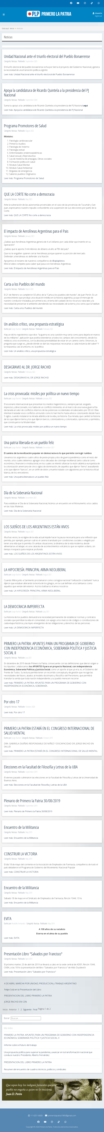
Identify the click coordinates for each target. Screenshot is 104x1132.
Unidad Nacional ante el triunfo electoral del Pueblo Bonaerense (47, 56)
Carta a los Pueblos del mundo (24, 284)
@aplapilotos (58, 260)
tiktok (92, 4)
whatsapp (99, 4)
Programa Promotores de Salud (25, 125)
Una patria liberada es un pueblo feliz (29, 442)
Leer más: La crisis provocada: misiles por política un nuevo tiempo (35, 426)
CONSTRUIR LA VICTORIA (20, 854)
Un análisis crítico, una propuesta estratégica (34, 324)
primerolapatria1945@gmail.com (60, 1115)
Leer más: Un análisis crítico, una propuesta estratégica (30, 351)
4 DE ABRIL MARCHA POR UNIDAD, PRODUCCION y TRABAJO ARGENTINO (40, 983)
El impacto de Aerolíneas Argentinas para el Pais (36, 231)
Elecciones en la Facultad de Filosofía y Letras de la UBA (41, 767)
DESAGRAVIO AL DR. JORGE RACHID (27, 367)
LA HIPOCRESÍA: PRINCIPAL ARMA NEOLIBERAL (35, 569)
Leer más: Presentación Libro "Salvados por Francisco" (30, 971)
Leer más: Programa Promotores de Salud (24, 178)
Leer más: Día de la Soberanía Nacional (22, 510)
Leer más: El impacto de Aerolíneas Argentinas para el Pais (31, 268)
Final (35, 1009)
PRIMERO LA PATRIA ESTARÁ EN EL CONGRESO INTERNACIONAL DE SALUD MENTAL (49, 730)
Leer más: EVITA (11, 937)
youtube (78, 4)
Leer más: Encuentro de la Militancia (21, 837)
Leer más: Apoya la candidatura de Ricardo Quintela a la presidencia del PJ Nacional (43, 109)
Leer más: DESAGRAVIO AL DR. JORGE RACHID (26, 377)
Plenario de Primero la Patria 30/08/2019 (32, 800)
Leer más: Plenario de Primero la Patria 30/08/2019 (28, 811)
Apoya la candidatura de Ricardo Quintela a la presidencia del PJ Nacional (46, 92)
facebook (71, 4)
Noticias (14, 61)
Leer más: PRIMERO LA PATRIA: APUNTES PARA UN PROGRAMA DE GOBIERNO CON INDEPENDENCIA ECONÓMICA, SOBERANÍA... (45, 684)
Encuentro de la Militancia (21, 827)
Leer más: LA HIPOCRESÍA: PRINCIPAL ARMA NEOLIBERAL (32, 590)
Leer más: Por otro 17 (14, 712)
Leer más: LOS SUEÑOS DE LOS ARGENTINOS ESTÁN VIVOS (33, 553)
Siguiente (27, 1009)
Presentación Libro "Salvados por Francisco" (33, 954)
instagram (85, 4)
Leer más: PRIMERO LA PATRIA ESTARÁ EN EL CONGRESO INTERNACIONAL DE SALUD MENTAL (51, 751)
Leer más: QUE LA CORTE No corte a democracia (27, 215)
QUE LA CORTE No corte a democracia (29, 194)
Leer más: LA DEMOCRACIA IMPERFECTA (24, 627)
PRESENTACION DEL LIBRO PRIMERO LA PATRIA (28, 995)
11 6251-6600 (35, 1115)
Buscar (6, 1018)
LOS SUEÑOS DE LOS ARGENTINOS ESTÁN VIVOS (36, 526)
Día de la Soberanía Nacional (23, 492)
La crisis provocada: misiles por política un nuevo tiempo (41, 393)
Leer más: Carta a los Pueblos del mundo (23, 308)
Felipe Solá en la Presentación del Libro (22, 989)
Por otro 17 (11, 701)
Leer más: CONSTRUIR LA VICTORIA (21, 871)
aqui (85, 105)
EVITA (7, 918)
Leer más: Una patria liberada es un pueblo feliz (26, 476)
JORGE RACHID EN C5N (15, 1001)
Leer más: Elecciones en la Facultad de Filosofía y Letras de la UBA (35, 784)
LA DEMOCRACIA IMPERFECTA (24, 606)
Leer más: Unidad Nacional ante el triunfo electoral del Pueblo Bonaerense (39, 74)
